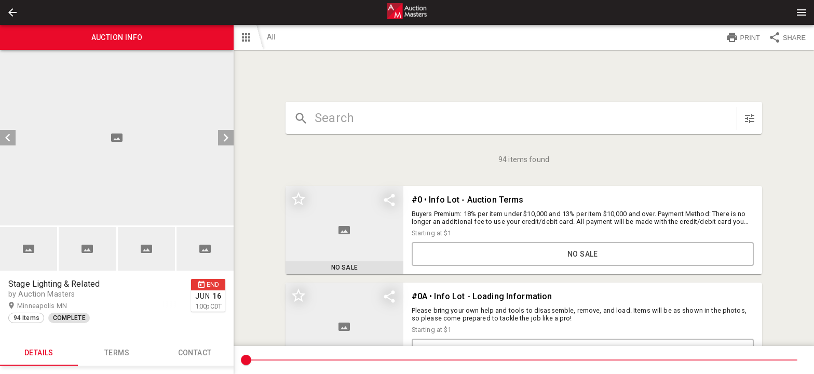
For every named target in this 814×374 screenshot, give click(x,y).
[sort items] (749, 118)
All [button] (271, 37)
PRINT (743, 37)
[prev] (8, 137)
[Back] (12, 12)
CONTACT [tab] (195, 353)
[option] (117, 137)
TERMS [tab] (117, 353)
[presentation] (407, 12)
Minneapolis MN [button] (52, 306)
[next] (226, 137)
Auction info (117, 37)
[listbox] (117, 137)
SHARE (787, 37)
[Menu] (801, 12)
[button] (12, 12)
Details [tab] (39, 353)
